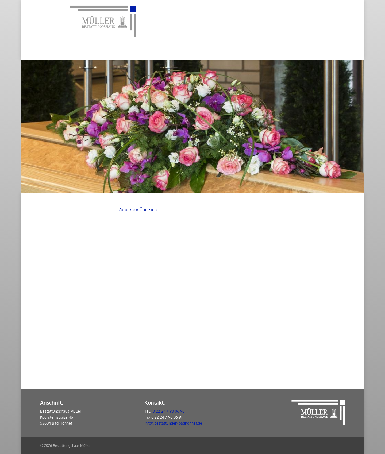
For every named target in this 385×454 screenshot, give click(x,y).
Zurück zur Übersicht (138, 209)
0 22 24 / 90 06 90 (168, 411)
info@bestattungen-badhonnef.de (173, 423)
